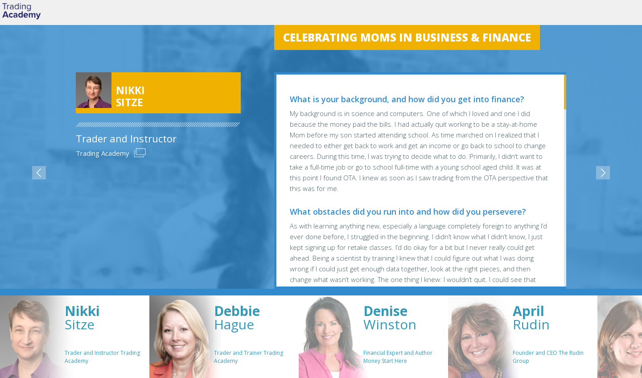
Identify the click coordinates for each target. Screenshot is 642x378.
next (603, 172)
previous (39, 172)
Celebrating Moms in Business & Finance (407, 37)
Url (140, 153)
